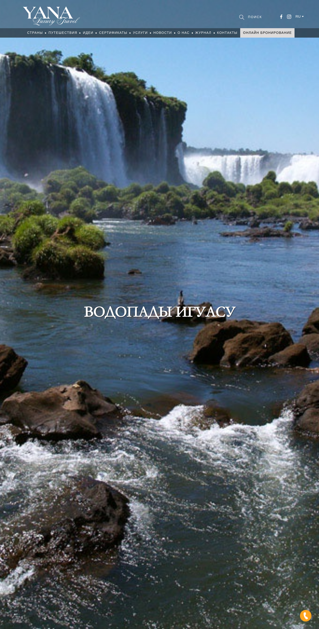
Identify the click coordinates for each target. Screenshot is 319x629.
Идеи (88, 33)
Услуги (140, 33)
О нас (184, 33)
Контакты (227, 33)
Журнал (203, 33)
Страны (35, 33)
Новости (162, 33)
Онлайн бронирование (267, 33)
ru (298, 16)
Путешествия (62, 33)
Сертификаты (113, 33)
